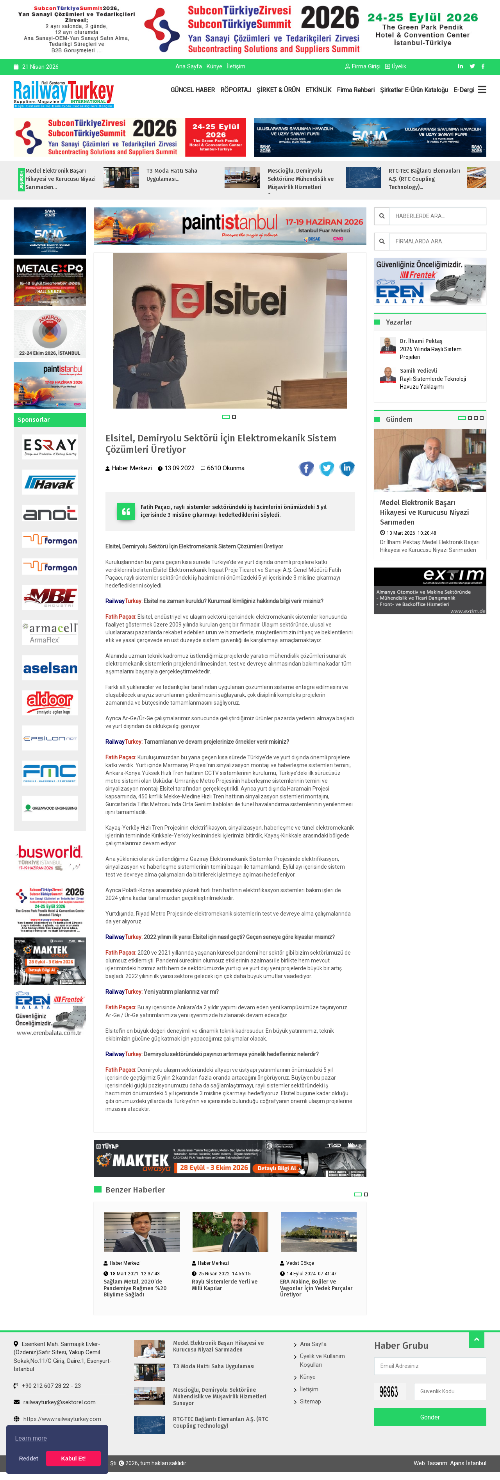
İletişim (236, 66)
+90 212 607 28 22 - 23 (47, 1385)
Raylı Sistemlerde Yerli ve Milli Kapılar (224, 1285)
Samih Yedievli (418, 371)
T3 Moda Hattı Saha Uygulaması (214, 1367)
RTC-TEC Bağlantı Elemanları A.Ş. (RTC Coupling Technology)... (443, 179)
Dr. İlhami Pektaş (421, 341)
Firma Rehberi (356, 90)
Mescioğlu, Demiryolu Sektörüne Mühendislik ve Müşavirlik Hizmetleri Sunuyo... (320, 183)
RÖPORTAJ (235, 90)
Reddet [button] (28, 1458)
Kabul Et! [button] (73, 1458)
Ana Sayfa (188, 66)
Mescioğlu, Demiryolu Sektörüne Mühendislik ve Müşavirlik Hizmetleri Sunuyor (219, 1397)
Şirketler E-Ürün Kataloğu (414, 90)
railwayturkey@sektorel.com (55, 1402)
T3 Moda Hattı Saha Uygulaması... (191, 175)
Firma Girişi (362, 66)
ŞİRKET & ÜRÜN (278, 90)
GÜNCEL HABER (193, 90)
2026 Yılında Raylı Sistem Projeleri (431, 353)
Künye (214, 66)
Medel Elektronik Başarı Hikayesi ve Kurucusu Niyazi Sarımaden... (80, 179)
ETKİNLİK (318, 90)
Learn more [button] (31, 1438)
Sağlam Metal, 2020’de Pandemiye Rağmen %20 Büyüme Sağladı (135, 1288)
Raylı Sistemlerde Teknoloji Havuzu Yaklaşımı (433, 383)
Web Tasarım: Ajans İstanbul (450, 1463)
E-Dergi (464, 90)
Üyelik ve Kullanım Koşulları (322, 1360)
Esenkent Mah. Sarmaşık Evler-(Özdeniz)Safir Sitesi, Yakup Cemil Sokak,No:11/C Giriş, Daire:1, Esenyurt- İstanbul (63, 1357)
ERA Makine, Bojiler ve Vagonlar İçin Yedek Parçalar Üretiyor (316, 1288)
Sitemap (310, 1401)
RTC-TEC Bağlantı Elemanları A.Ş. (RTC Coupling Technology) (220, 1422)
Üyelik (395, 66)
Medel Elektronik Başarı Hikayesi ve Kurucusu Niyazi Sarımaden (424, 512)
